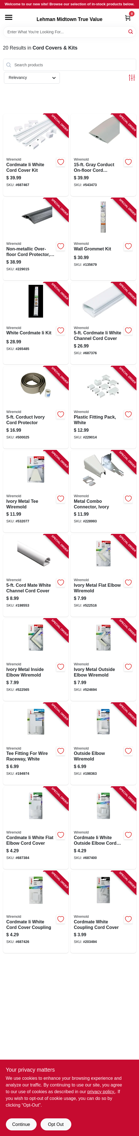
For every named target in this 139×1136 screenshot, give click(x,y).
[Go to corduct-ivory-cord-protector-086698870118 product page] (36, 407)
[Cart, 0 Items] (128, 18)
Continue (21, 1124)
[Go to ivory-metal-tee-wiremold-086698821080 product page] (36, 491)
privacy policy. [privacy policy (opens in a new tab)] (101, 1091)
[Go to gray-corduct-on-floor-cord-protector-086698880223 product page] (103, 155)
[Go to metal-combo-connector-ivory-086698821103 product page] (103, 491)
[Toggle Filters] (132, 77)
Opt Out (55, 1124)
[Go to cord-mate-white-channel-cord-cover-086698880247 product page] (36, 575)
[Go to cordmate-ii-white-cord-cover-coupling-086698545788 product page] (36, 912)
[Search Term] (69, 31)
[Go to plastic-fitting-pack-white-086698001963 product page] (103, 407)
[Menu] (8, 17)
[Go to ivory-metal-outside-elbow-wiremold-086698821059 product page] (103, 660)
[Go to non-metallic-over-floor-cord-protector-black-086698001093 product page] (36, 239)
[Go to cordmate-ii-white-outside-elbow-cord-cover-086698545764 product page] (103, 828)
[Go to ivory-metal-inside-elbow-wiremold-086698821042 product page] (36, 660)
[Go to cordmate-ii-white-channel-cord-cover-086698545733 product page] (103, 323)
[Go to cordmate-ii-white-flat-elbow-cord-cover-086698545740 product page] (36, 828)
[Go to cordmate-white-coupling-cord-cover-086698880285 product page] (103, 912)
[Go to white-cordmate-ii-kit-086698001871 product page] (36, 323)
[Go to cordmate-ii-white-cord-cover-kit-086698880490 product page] (36, 155)
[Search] (131, 31)
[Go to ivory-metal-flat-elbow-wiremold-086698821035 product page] (103, 575)
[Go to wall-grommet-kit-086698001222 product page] (103, 239)
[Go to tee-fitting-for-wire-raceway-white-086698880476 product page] (36, 744)
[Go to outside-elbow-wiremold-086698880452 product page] (103, 744)
